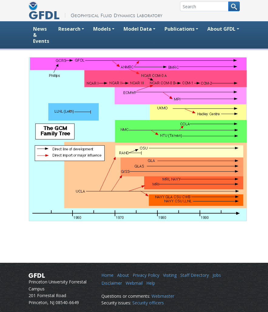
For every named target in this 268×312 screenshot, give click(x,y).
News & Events (41, 35)
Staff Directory (194, 275)
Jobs (216, 275)
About (123, 275)
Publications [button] (180, 29)
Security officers (148, 303)
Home (107, 275)
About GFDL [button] (221, 29)
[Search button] (234, 6)
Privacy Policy (146, 275)
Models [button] (102, 29)
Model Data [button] (138, 29)
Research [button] (69, 29)
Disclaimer (111, 283)
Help (150, 283)
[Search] (204, 6)
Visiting (170, 275)
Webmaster (162, 296)
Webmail (134, 283)
